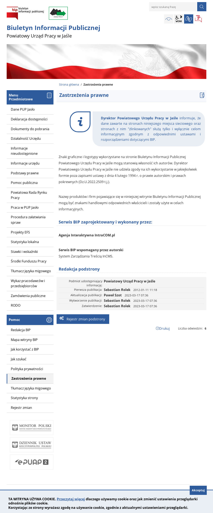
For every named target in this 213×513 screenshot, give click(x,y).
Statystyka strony (24, 398)
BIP (198, 19)
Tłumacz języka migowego (31, 388)
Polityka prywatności (27, 369)
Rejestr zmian (21, 407)
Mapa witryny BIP (24, 339)
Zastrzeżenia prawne (28, 378)
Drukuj (164, 328)
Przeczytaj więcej (71, 499)
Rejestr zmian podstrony (85, 319)
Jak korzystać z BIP (25, 349)
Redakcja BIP (21, 330)
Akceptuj (198, 490)
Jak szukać (18, 359)
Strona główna (69, 84)
